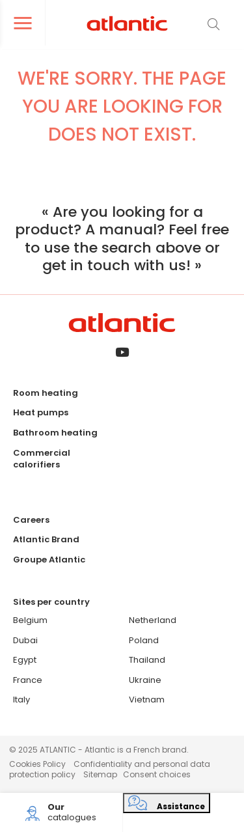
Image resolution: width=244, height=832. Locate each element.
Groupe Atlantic (49, 559)
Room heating (45, 393)
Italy (21, 699)
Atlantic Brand (46, 539)
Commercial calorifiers (41, 459)
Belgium (30, 620)
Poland (144, 640)
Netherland (152, 620)
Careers (31, 520)
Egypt (24, 660)
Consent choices (157, 774)
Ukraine (145, 680)
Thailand (147, 660)
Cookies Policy (37, 764)
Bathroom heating (55, 432)
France (27, 680)
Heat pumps (40, 412)
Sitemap (100, 774)
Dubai (25, 640)
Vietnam (147, 699)
